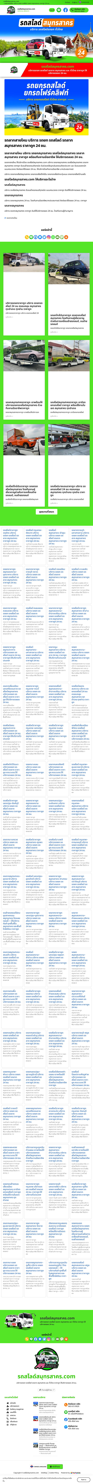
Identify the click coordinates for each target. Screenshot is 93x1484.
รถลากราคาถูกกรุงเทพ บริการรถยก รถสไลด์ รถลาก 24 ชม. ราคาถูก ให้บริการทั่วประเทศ (34, 1189)
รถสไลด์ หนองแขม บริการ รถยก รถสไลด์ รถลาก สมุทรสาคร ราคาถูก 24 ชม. (35, 613)
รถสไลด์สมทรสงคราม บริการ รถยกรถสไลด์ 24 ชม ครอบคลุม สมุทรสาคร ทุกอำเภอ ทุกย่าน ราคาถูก (80, 694)
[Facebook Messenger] (40, 237)
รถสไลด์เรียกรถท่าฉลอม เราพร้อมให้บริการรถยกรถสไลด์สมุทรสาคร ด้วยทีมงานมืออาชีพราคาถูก (58, 1078)
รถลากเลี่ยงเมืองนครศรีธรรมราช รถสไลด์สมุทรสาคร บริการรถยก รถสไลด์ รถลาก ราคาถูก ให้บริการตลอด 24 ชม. (12, 694)
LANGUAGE (85, 2)
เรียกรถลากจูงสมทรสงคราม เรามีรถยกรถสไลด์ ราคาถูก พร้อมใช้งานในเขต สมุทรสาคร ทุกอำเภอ (58, 1230)
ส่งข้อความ (73, 1426)
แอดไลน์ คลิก (74, 1411)
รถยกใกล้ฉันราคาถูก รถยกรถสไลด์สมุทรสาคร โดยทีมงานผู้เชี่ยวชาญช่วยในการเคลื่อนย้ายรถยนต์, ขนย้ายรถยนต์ (68, 319)
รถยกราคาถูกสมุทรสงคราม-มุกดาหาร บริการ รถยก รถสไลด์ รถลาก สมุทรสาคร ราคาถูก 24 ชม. (11, 575)
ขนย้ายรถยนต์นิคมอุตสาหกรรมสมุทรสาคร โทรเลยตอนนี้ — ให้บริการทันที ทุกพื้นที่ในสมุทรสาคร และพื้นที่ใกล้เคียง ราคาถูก (12, 921)
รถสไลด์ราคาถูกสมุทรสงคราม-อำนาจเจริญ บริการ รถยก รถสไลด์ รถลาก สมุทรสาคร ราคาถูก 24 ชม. (57, 1039)
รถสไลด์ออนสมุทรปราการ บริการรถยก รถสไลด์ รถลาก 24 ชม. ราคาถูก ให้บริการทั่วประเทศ (12, 732)
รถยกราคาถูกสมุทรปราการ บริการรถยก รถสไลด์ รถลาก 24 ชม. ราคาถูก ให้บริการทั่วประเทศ (12, 653)
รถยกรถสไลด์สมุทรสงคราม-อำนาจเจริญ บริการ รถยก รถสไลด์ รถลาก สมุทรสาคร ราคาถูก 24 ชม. (57, 692)
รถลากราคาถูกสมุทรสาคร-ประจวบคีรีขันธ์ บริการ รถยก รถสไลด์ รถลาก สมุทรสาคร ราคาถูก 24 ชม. (80, 999)
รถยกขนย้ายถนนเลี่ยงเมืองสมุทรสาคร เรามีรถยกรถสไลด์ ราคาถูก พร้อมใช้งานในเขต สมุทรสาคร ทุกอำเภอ (12, 1192)
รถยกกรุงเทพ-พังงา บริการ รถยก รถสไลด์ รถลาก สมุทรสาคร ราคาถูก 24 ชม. (12, 1077)
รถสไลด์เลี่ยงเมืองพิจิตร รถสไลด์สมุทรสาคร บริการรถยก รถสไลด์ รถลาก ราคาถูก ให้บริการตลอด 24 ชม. (81, 732)
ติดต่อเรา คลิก (80, 9)
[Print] (66, 237)
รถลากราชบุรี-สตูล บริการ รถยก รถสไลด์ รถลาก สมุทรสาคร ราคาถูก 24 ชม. (80, 1038)
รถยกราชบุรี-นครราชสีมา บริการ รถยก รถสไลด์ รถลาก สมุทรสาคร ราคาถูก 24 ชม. (57, 1189)
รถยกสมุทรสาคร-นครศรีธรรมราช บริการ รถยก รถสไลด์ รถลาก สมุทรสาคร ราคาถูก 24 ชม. (35, 1115)
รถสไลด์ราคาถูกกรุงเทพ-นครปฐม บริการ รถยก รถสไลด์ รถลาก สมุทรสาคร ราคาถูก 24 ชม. (35, 732)
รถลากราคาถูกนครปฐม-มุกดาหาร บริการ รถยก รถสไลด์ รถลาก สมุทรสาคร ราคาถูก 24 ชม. (35, 919)
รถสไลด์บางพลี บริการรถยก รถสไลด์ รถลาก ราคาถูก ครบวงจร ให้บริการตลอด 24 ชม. (58, 845)
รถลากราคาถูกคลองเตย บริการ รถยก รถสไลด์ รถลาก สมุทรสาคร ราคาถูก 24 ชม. (11, 613)
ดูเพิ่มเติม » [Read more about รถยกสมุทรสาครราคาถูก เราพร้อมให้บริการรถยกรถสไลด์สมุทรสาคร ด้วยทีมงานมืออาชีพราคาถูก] (9, 416)
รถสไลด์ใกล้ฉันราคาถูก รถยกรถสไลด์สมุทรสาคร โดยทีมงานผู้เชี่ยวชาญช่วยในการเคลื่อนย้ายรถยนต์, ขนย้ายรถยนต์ (22, 491)
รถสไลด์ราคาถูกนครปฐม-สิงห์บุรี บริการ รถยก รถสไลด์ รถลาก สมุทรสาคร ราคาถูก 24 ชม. (12, 807)
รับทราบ (83, 1480)
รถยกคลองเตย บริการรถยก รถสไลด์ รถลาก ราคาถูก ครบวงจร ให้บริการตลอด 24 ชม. (12, 1153)
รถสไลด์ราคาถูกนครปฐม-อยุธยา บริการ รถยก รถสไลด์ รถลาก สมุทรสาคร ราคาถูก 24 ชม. (58, 958)
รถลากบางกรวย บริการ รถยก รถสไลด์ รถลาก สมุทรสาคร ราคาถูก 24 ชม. (12, 845)
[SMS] (62, 237)
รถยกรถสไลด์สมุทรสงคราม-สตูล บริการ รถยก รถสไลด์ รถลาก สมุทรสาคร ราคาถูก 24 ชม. (80, 1269)
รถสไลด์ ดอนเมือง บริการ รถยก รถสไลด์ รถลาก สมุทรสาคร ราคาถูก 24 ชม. (58, 574)
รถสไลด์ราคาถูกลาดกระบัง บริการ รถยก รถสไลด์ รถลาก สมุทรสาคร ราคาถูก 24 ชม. (57, 1114)
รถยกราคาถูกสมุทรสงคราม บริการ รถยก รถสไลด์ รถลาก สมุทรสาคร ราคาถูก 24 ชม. (35, 807)
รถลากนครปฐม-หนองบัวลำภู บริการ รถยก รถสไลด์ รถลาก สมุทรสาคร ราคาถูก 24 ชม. (35, 1038)
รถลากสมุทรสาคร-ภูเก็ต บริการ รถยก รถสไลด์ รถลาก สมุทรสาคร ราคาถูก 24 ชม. (35, 1268)
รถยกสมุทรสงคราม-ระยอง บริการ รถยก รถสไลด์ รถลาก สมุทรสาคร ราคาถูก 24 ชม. (80, 653)
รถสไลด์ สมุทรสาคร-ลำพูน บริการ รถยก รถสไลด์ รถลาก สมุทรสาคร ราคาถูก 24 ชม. (58, 536)
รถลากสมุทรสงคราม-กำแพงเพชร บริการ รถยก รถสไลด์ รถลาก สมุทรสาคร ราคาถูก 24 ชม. (80, 919)
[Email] (57, 237)
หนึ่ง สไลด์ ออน (73, 1421)
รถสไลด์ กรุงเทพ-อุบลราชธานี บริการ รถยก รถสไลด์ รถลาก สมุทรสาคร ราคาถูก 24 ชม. (80, 770)
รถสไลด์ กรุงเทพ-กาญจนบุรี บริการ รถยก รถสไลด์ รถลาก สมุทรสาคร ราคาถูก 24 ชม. (80, 845)
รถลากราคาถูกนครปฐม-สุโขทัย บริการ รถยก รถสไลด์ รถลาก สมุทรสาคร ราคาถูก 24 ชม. (48, 1406)
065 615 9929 (79, 11)
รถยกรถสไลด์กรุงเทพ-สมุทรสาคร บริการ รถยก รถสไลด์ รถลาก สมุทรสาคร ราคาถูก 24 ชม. (80, 807)
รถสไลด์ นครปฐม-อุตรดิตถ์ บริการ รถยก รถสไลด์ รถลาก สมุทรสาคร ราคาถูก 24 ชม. (34, 881)
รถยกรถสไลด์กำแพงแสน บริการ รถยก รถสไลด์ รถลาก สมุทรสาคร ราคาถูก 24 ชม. (57, 996)
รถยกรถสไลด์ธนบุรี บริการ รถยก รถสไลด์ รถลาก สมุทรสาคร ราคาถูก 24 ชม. (48, 1419)
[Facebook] (36, 237)
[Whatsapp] (53, 237)
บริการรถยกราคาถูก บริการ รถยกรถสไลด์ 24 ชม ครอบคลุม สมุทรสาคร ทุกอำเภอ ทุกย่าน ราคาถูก (24, 306)
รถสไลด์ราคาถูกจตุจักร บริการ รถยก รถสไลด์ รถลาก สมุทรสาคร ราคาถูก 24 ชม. (11, 535)
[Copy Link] (27, 237)
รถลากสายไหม (12, 218)
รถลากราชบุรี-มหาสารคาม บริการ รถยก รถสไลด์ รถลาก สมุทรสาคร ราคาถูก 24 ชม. (80, 535)
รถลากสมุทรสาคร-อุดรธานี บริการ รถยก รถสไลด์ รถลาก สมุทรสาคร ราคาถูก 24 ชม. (11, 881)
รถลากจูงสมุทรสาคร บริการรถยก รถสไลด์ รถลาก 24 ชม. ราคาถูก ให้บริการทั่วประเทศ (58, 652)
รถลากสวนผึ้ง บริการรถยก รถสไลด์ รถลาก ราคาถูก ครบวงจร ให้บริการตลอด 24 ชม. (12, 996)
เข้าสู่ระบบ (74, 2)
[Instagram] (49, 237)
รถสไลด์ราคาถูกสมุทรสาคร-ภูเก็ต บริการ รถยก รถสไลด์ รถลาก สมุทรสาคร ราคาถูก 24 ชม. (80, 1190)
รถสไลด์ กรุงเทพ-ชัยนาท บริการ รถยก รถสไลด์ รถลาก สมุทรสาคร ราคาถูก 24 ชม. (34, 535)
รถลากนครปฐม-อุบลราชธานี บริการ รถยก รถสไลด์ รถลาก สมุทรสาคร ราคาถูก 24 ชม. (12, 1229)
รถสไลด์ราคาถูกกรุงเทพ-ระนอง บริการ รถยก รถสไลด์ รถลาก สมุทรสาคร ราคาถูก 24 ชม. (58, 732)
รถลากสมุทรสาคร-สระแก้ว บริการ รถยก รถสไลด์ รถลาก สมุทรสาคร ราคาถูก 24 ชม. (11, 957)
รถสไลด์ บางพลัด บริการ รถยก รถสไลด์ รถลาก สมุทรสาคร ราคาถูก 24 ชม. (80, 574)
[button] (46, 512)
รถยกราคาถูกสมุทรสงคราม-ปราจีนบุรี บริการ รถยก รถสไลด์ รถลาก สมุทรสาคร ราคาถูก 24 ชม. (79, 882)
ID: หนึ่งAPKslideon (76, 1414)
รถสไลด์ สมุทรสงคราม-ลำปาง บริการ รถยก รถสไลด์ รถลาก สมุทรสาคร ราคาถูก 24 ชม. (35, 958)
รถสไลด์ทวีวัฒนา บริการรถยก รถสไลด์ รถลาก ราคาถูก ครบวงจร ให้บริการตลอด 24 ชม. (12, 770)
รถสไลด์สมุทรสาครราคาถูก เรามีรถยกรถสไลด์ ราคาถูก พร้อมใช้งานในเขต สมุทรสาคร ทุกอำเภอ (68, 405)
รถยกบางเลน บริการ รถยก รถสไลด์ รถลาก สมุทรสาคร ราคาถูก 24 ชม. (35, 770)
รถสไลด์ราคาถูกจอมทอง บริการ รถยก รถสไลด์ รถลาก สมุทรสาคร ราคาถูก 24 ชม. (34, 996)
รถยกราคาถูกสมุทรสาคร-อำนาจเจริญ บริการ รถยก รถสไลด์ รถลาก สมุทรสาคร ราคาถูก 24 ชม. (57, 1154)
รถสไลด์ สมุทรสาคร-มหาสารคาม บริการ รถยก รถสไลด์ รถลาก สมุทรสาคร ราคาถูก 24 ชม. (34, 653)
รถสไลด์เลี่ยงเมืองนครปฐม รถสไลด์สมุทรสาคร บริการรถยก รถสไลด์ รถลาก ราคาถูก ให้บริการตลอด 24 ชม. (47, 1432)
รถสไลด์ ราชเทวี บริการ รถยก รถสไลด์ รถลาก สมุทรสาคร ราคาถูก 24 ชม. (12, 1114)
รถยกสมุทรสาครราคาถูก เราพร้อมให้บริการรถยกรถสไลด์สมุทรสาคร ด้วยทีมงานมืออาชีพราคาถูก (24, 405)
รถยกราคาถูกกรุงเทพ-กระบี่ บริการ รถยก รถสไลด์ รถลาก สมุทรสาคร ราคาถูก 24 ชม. (35, 692)
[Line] (31, 237)
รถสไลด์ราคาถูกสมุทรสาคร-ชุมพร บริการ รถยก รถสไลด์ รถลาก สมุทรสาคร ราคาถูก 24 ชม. (35, 846)
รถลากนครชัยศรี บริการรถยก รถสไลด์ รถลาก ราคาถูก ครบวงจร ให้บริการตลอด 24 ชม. (58, 770)
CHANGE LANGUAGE (40, 1467)
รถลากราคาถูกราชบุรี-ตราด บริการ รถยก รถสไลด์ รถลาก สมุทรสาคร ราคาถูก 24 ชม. (35, 575)
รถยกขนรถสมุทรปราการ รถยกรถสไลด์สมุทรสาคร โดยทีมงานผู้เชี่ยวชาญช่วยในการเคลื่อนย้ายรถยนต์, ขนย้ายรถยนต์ (81, 1231)
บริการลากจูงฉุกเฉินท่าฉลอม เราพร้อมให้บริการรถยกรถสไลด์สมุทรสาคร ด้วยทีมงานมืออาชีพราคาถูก (35, 1154)
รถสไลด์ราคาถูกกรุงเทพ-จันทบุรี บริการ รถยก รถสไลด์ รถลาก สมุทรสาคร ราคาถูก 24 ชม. (80, 1115)
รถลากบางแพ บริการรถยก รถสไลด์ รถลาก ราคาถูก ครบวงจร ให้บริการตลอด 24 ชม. (12, 1268)
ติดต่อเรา (67, 2)
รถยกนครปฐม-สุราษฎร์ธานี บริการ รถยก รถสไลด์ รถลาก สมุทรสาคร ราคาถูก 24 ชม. (34, 1077)
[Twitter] (44, 237)
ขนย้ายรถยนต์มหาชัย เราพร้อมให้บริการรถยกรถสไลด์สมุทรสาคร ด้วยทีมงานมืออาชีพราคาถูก (81, 1154)
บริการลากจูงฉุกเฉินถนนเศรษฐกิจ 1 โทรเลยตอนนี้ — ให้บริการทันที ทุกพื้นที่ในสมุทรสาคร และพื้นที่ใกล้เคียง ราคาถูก (58, 1270)
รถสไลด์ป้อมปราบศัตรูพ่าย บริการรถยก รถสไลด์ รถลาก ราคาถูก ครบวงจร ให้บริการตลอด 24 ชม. (81, 1078)
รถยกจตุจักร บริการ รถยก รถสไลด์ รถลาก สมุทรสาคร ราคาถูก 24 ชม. (12, 1036)
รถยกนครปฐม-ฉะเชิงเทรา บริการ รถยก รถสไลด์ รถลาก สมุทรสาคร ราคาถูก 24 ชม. (57, 806)
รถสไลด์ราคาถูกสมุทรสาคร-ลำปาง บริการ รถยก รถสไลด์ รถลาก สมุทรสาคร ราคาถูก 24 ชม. (80, 614)
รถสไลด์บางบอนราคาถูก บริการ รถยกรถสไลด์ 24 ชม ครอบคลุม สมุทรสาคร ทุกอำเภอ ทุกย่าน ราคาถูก (68, 491)
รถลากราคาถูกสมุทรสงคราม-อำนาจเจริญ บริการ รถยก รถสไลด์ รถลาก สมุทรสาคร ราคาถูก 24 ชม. (57, 614)
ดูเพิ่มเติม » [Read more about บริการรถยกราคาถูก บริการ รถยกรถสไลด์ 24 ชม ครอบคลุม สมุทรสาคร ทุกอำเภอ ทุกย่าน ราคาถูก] (9, 317)
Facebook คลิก (75, 1418)
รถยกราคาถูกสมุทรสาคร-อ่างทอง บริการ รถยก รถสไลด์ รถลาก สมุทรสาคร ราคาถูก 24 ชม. (58, 882)
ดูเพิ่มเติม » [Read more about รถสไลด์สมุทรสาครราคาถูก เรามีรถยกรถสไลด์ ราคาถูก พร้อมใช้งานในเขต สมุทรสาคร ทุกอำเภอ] (54, 416)
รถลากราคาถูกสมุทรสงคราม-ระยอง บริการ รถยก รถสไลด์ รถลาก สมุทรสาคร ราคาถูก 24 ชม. (58, 919)
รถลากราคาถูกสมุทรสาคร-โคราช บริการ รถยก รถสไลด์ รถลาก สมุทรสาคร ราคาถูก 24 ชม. (35, 1230)
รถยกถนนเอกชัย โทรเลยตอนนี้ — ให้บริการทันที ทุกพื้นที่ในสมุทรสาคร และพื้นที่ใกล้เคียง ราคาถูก (48, 1446)
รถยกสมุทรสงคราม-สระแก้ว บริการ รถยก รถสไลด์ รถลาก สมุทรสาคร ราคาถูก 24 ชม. (79, 958)
